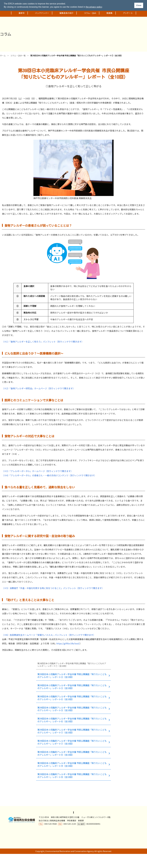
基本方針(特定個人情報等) (126, 809)
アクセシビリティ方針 (43, 809)
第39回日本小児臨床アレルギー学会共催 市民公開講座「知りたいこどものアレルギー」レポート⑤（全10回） (71, 707)
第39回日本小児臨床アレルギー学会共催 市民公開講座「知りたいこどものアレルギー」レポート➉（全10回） (71, 772)
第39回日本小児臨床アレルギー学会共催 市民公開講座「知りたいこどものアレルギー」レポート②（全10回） (71, 675)
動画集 (107, 13)
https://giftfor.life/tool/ (68, 643)
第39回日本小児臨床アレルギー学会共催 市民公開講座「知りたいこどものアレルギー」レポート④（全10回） (71, 697)
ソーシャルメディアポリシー (97, 809)
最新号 (19, 13)
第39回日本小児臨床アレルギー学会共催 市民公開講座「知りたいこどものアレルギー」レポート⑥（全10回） (71, 718)
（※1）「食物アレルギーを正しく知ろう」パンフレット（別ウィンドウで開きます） (43, 341)
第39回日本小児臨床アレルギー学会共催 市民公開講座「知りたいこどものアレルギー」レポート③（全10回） (71, 686)
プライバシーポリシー (19, 809)
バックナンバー (40, 13)
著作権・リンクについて (68, 809)
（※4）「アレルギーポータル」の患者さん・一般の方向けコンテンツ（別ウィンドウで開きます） (49, 475)
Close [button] (138, 5)
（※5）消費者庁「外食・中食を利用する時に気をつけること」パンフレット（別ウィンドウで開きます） (53, 588)
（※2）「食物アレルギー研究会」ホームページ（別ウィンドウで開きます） (38, 388)
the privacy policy (94, 7)
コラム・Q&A (88, 13)
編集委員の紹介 (64, 13)
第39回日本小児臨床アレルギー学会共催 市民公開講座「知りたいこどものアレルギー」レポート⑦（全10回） (71, 729)
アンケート (126, 13)
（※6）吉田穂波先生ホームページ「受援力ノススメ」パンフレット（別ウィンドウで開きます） (48, 634)
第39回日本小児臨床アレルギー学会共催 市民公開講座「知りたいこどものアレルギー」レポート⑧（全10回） (71, 750)
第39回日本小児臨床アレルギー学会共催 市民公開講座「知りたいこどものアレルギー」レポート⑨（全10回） (71, 761)
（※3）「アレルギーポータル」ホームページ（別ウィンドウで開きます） (37, 471)
